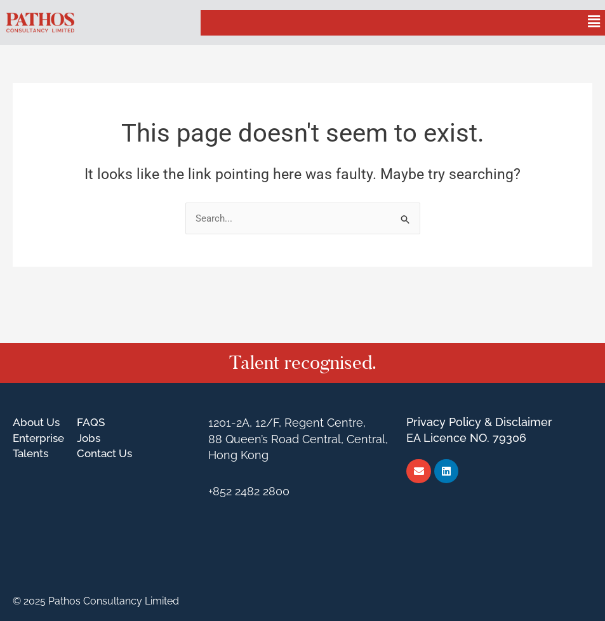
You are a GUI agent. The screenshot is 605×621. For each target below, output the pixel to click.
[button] (594, 22)
